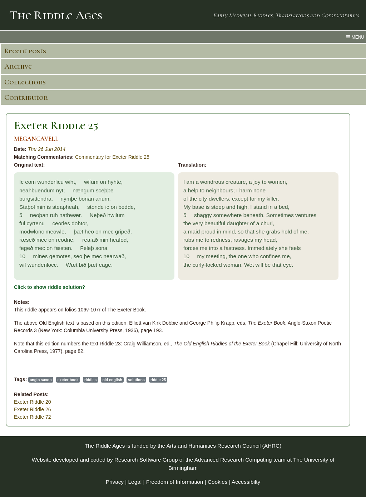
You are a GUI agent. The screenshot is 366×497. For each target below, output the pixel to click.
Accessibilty (246, 482)
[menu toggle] (183, 37)
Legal (135, 482)
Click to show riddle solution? (49, 287)
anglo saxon (40, 380)
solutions (136, 380)
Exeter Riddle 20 (32, 402)
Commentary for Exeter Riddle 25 (112, 157)
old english (112, 380)
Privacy (115, 482)
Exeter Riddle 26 (32, 409)
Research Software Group (146, 460)
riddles (90, 380)
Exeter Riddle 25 (56, 125)
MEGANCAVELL (36, 139)
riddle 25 (158, 380)
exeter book (68, 380)
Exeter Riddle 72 (32, 417)
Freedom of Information (174, 482)
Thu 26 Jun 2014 (46, 149)
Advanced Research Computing (233, 460)
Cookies (218, 482)
